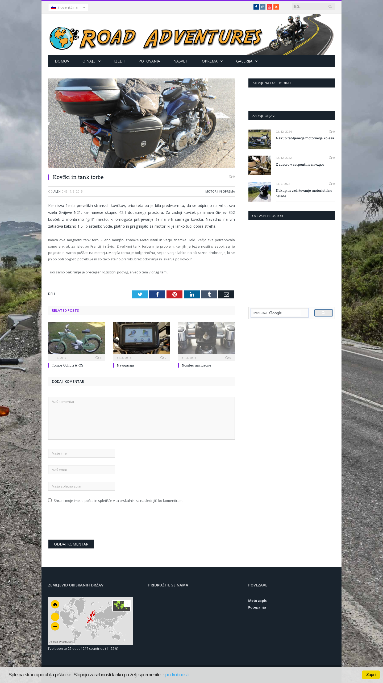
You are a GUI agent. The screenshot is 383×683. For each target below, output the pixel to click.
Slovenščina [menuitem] (67, 7)
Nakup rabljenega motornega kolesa (305, 138)
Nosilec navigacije (196, 365)
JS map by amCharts (61, 641)
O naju (88, 61)
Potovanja (149, 61)
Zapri (371, 674)
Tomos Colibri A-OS (67, 365)
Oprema (210, 61)
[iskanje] (277, 313)
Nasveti (181, 61)
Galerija (244, 61)
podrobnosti (176, 674)
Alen (57, 191)
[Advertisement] (292, 263)
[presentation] (88, 523)
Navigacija (125, 365)
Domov (62, 61)
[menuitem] (68, 7)
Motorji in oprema (220, 191)
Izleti (119, 61)
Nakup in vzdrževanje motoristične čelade (304, 193)
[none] (68, 7)
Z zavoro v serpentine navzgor (300, 164)
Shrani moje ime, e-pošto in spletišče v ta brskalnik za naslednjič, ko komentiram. (118, 500)
